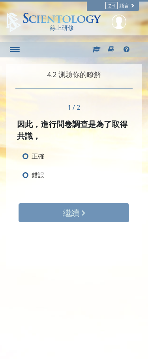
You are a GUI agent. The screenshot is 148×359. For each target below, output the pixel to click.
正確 (38, 156)
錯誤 (38, 175)
